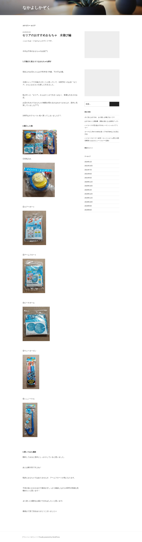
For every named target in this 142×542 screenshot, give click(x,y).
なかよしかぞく (36, 7)
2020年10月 (89, 186)
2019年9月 (88, 206)
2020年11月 (89, 182)
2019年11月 (89, 198)
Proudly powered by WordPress (49, 537)
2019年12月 (89, 194)
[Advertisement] (102, 44)
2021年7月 (88, 170)
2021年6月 (88, 174)
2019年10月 (89, 202)
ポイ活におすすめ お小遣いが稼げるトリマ (100, 117)
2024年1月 (88, 162)
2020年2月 (88, 190)
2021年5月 (88, 178)
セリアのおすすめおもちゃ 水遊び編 (46, 35)
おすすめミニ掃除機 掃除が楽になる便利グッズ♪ (101, 121)
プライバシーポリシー (29, 537)
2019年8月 (88, 210)
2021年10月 (89, 166)
